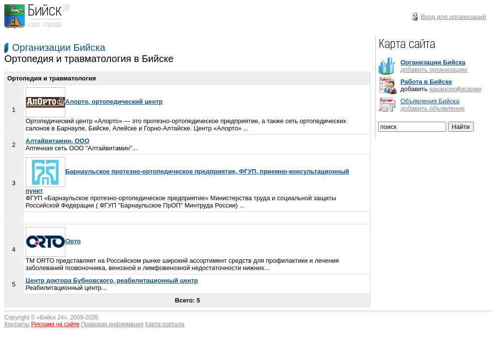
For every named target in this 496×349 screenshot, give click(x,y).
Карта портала (165, 324)
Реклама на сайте (55, 324)
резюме (470, 89)
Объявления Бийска (430, 101)
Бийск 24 (52, 317)
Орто (53, 241)
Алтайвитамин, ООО (58, 140)
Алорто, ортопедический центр (94, 101)
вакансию (443, 89)
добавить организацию (434, 69)
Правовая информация (112, 324)
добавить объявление (433, 108)
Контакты (17, 324)
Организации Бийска (58, 47)
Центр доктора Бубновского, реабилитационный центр (112, 280)
